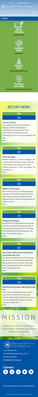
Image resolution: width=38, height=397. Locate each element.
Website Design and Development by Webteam (19, 394)
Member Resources (24, 3)
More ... (5, 140)
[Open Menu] (2, 18)
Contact (11, 3)
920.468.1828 (11, 357)
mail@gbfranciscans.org (12, 360)
